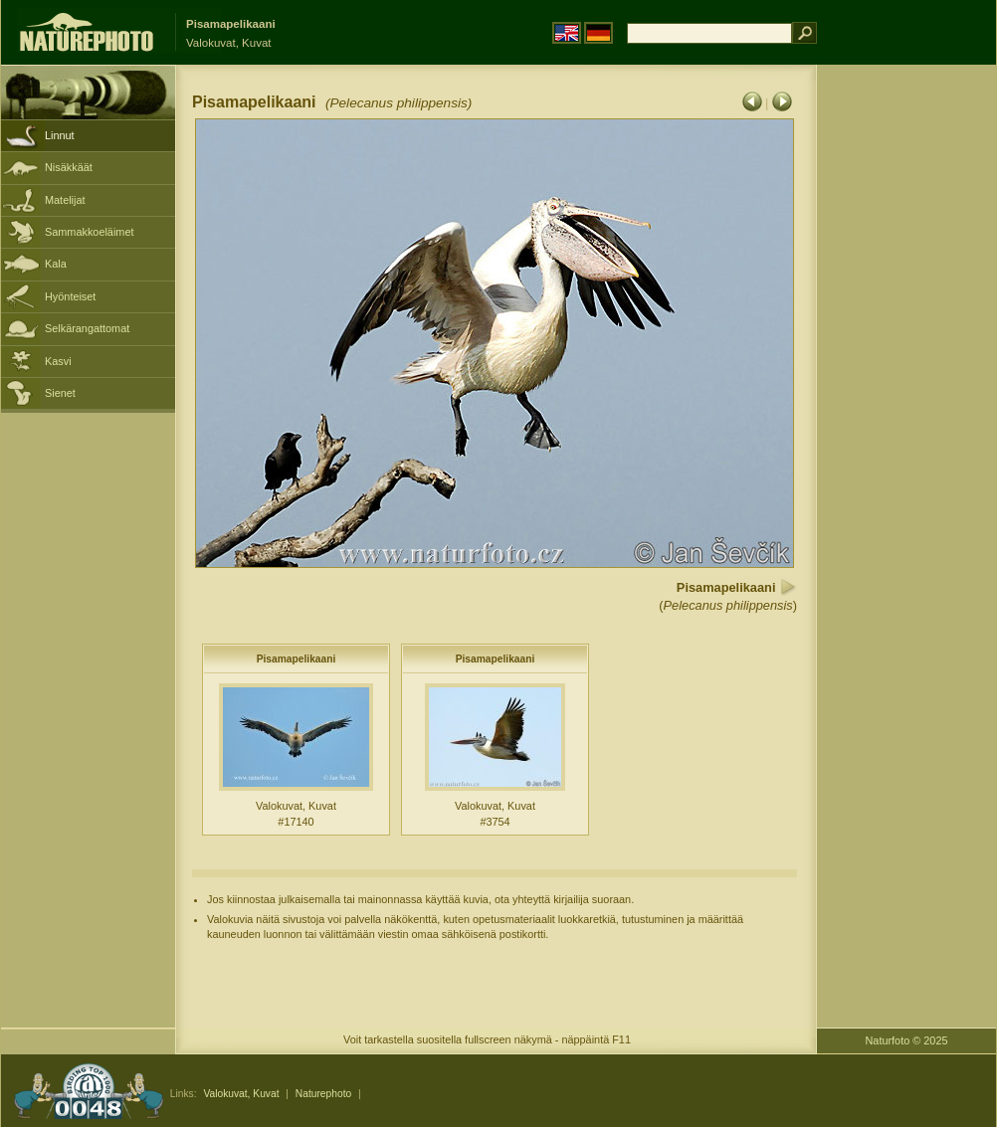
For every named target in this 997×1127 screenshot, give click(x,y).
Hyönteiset (70, 296)
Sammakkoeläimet (89, 232)
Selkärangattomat (87, 328)
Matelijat (65, 200)
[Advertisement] (906, 383)
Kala (56, 264)
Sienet (60, 393)
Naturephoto (323, 1093)
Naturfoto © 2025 (907, 1040)
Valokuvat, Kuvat (241, 1093)
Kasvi (58, 361)
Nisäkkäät (69, 167)
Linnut (60, 135)
